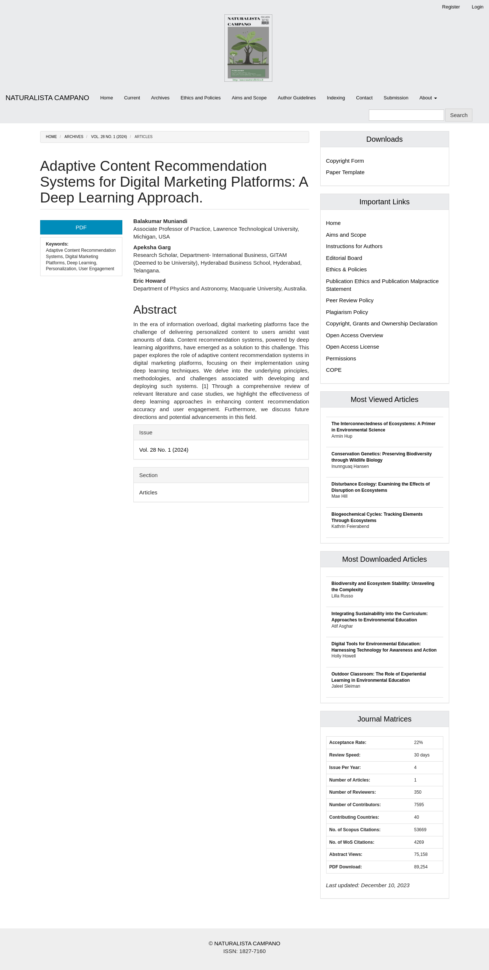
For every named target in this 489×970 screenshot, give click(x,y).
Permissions (341, 358)
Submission (396, 97)
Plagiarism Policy (347, 312)
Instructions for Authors (354, 246)
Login (477, 7)
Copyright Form (345, 161)
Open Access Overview (354, 335)
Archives (160, 97)
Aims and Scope (249, 97)
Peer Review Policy (350, 300)
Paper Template (345, 172)
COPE (334, 370)
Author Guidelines (297, 97)
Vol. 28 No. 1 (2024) (109, 137)
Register (451, 7)
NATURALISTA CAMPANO (47, 98)
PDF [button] (81, 227)
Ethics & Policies (346, 269)
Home (106, 97)
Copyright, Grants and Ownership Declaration (382, 323)
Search (459, 115)
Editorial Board (344, 258)
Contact (364, 97)
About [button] (428, 97)
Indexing (336, 97)
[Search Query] (406, 115)
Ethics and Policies (201, 97)
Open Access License (352, 346)
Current (132, 97)
